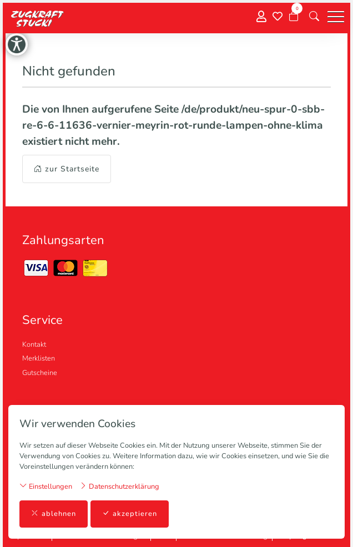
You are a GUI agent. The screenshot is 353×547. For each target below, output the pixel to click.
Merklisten (38, 358)
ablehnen (53, 514)
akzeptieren (129, 514)
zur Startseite (66, 169)
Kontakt (34, 345)
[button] (314, 17)
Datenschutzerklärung (119, 486)
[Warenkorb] (293, 17)
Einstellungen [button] (45, 486)
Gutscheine (39, 373)
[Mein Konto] (261, 17)
